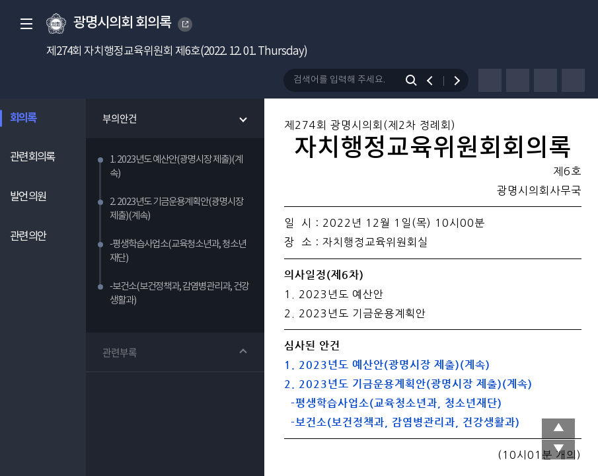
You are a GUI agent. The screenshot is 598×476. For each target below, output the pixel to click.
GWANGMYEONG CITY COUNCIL (185, 24)
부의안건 (120, 118)
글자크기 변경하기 (545, 80)
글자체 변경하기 (517, 80)
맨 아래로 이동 (558, 449)
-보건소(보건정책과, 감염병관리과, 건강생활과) (402, 422)
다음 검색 (451, 80)
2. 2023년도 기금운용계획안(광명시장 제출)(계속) (408, 383)
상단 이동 (558, 428)
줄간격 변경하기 (573, 80)
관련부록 (120, 355)
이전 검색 (435, 80)
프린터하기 (490, 80)
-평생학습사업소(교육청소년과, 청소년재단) (393, 403)
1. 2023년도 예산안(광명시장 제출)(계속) (387, 364)
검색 (414, 80)
